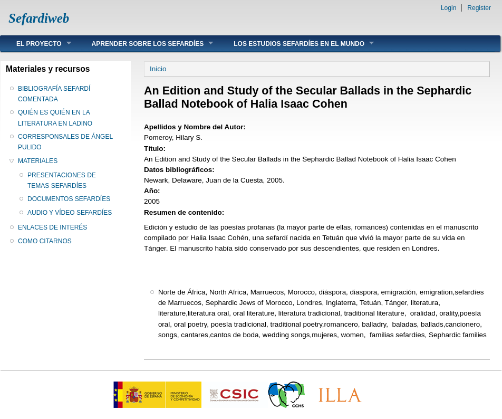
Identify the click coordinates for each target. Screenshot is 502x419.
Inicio (158, 69)
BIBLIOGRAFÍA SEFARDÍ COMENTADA (54, 94)
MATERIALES (37, 161)
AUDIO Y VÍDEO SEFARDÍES (69, 212)
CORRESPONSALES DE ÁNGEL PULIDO (65, 142)
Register (479, 8)
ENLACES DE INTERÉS (52, 227)
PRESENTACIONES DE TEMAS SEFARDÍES (61, 180)
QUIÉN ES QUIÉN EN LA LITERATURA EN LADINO (55, 118)
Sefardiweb (38, 18)
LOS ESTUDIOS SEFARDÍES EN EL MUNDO (296, 43)
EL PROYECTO (36, 43)
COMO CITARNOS (45, 241)
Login (448, 8)
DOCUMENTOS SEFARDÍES (68, 199)
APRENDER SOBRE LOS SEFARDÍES (145, 43)
